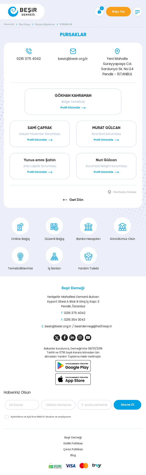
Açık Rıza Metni (35, 416)
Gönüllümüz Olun (122, 229)
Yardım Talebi (88, 259)
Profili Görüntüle (70, 107)
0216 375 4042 (29, 58)
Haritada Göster (124, 192)
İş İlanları (54, 259)
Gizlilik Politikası (73, 443)
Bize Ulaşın (25, 24)
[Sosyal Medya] (57, 337)
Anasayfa (9, 24)
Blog (73, 455)
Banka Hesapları (88, 229)
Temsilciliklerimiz (20, 259)
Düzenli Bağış (54, 229)
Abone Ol (127, 404)
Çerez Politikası (73, 449)
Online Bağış (20, 229)
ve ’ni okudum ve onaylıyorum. (41, 416)
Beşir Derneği (73, 288)
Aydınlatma (17, 416)
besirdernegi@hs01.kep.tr (93, 326)
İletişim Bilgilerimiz (45, 24)
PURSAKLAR (66, 24)
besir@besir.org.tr (73, 58)
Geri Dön (76, 200)
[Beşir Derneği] (22, 11)
